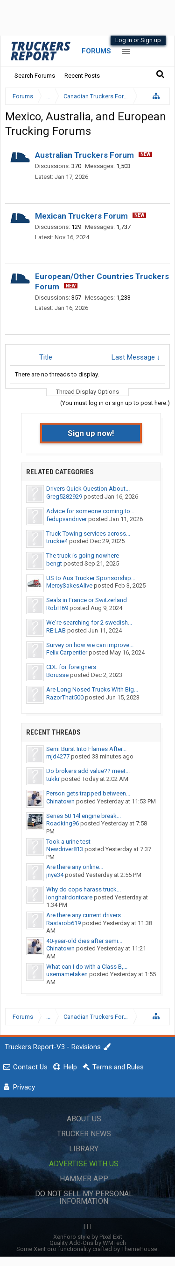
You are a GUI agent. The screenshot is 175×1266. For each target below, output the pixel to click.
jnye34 (54, 874)
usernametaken (67, 974)
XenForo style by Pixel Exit (87, 1236)
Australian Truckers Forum (84, 155)
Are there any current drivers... (85, 915)
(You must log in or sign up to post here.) (115, 402)
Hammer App (84, 1178)
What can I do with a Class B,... (86, 966)
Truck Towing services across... (88, 533)
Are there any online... (74, 866)
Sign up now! (91, 433)
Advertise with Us (84, 1163)
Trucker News (84, 1133)
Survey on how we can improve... (89, 644)
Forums (96, 51)
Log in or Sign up (138, 40)
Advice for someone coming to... (90, 511)
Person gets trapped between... (88, 793)
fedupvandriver (66, 519)
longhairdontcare (69, 897)
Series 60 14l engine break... (83, 815)
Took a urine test (68, 841)
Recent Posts (82, 75)
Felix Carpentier (66, 652)
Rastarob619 (63, 923)
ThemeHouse (139, 1248)
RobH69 (57, 607)
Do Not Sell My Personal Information (84, 1197)
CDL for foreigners (71, 666)
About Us (84, 1118)
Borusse (57, 674)
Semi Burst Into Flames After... (86, 748)
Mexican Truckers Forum (81, 216)
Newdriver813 (64, 849)
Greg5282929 (64, 496)
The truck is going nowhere (82, 555)
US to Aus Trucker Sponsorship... (90, 577)
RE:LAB (56, 630)
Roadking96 (62, 823)
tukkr (53, 778)
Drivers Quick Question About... (88, 488)
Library (83, 1148)
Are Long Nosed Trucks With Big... (92, 689)
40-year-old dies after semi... (84, 940)
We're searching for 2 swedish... (89, 622)
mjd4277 (58, 756)
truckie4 (57, 541)
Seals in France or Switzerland (86, 600)
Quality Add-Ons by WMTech (87, 1242)
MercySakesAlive (69, 585)
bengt (54, 563)
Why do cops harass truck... (83, 889)
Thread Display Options (87, 391)
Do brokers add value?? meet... (88, 770)
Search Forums (34, 75)
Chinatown (60, 801)
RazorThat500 (65, 697)
